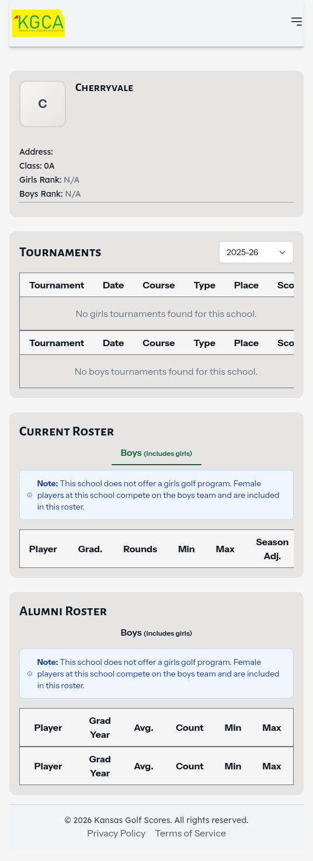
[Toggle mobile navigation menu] (297, 22)
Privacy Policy (116, 833)
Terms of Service (190, 833)
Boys (156, 452)
